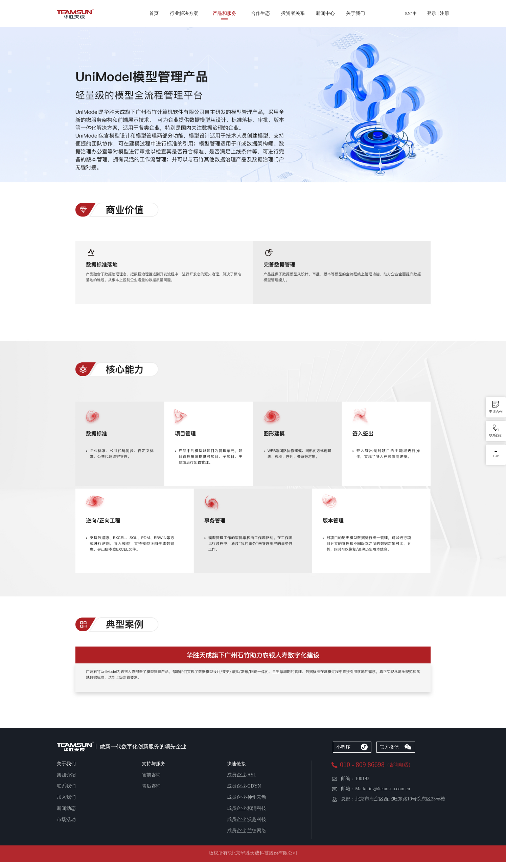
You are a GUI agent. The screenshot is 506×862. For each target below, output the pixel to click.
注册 (444, 13)
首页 (154, 13)
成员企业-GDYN (244, 786)
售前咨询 (151, 774)
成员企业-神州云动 (247, 797)
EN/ (408, 13)
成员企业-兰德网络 (247, 830)
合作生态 (260, 13)
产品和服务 (224, 13)
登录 (431, 13)
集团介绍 (66, 774)
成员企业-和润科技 (247, 808)
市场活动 (66, 819)
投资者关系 (293, 13)
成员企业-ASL (241, 774)
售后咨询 (151, 786)
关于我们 (355, 13)
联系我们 (66, 786)
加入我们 (66, 797)
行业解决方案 (184, 13)
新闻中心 (325, 13)
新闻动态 (66, 808)
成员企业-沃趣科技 (247, 819)
